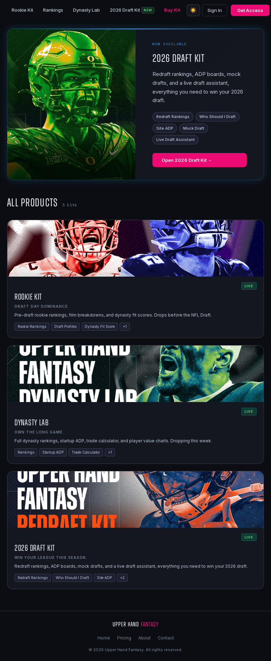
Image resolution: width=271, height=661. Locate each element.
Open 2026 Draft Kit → (187, 160)
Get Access (250, 10)
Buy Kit (172, 10)
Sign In (214, 10)
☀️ (193, 10)
